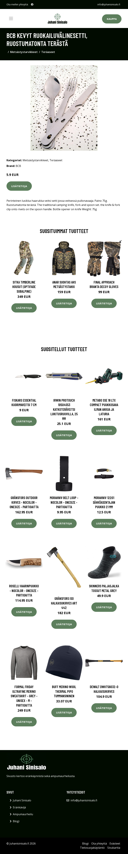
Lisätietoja (19, 186)
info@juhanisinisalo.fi (109, 4)
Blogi (16, 821)
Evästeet (115, 843)
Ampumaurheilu (23, 814)
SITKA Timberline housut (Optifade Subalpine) (24, 286)
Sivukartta (113, 848)
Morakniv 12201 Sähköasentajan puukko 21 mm (104, 502)
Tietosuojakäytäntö (92, 848)
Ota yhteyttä (99, 843)
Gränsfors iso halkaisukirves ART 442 (64, 603)
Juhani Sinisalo (22, 800)
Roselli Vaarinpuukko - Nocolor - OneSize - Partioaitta (24, 590)
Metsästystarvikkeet (24, 52)
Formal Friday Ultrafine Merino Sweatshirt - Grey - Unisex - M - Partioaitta (24, 696)
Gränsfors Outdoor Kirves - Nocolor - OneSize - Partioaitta (24, 502)
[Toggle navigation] (11, 18)
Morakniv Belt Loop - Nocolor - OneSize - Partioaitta (64, 502)
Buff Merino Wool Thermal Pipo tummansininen (64, 691)
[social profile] (32, 4)
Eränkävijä (19, 807)
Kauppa (112, 18)
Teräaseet (48, 52)
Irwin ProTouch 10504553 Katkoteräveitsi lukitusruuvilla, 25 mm (64, 409)
